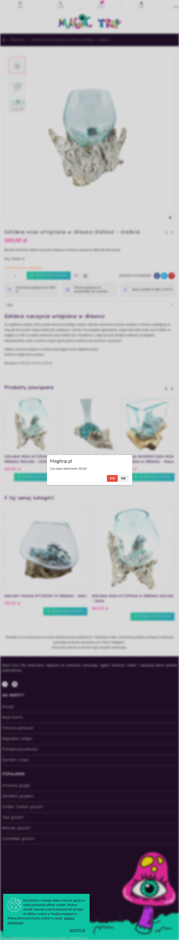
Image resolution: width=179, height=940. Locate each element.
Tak (112, 478)
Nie (123, 478)
